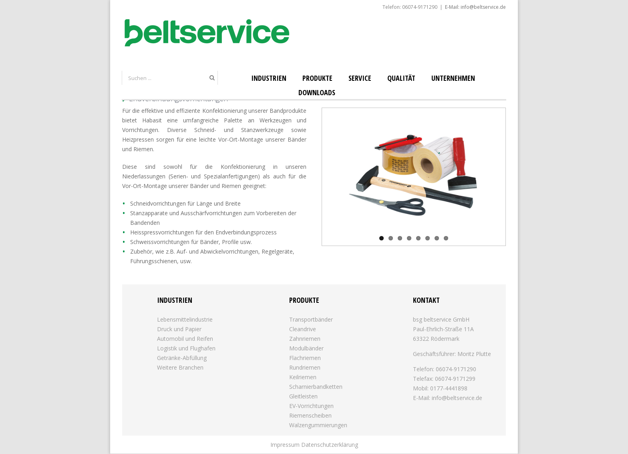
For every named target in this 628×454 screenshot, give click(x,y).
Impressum (285, 444)
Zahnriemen (304, 338)
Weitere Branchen (180, 367)
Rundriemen (304, 367)
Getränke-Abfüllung (182, 358)
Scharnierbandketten (315, 386)
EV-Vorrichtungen (311, 406)
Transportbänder (311, 319)
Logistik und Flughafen (186, 348)
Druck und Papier (179, 329)
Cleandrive (302, 329)
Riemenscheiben (310, 415)
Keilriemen (302, 377)
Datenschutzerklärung (329, 444)
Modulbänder (306, 348)
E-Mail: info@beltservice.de (475, 7)
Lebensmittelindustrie (185, 319)
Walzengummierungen (318, 425)
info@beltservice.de (457, 398)
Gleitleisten (303, 396)
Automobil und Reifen (185, 338)
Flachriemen (305, 358)
